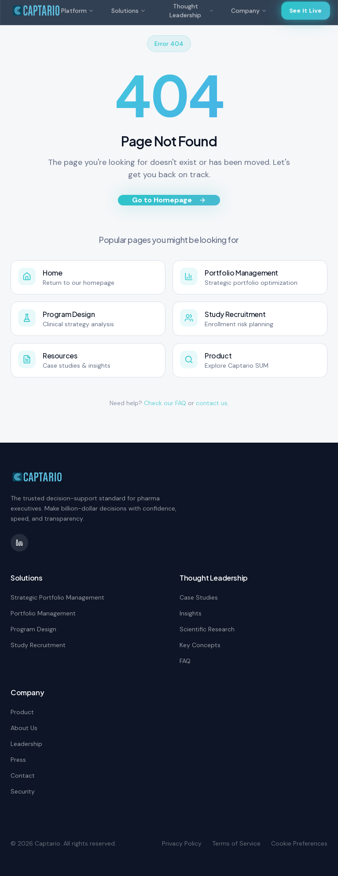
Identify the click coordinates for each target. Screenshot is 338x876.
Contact (23, 775)
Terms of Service (236, 843)
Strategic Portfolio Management (57, 597)
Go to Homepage (169, 200)
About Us (24, 728)
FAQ (185, 661)
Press (18, 760)
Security (23, 791)
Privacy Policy (182, 843)
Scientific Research (207, 629)
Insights (191, 613)
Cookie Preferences (299, 843)
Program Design (33, 629)
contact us (212, 403)
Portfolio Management (43, 613)
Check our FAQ (165, 403)
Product (22, 712)
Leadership (26, 744)
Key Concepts (200, 645)
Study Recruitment (38, 645)
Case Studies (199, 597)
